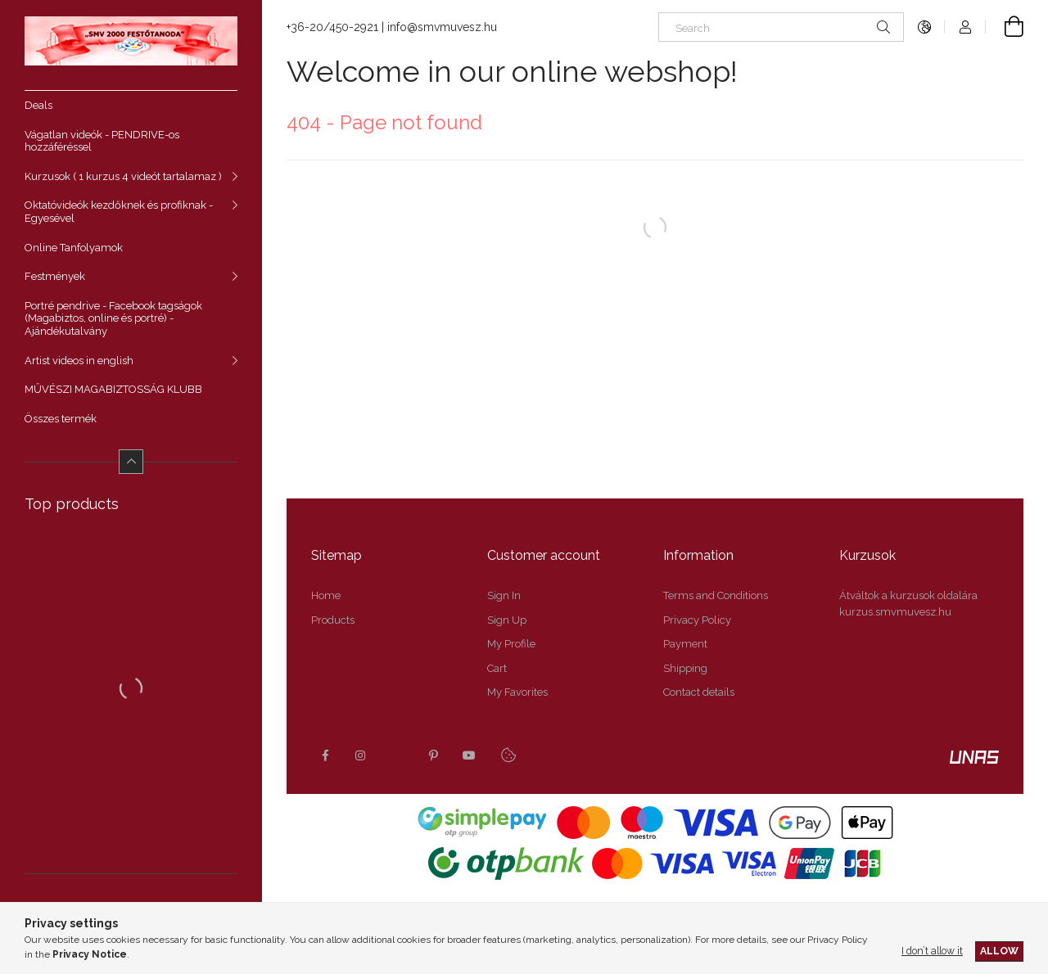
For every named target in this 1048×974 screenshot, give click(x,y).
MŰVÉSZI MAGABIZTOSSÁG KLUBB (113, 389)
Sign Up (506, 620)
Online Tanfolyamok (74, 247)
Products (333, 620)
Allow (999, 951)
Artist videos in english (79, 360)
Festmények (55, 276)
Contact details (698, 692)
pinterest (433, 755)
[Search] (781, 27)
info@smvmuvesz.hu (442, 27)
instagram (361, 755)
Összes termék (61, 419)
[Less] (131, 461)
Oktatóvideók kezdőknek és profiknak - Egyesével (119, 211)
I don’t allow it (932, 951)
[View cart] (1004, 27)
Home (326, 595)
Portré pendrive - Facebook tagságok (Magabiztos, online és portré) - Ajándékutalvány (113, 318)
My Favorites (517, 692)
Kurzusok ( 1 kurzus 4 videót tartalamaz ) (123, 176)
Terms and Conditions (715, 595)
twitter (397, 755)
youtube (469, 755)
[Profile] (965, 27)
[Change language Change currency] (924, 27)
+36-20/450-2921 (332, 27)
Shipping (685, 668)
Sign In (504, 595)
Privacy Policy (697, 620)
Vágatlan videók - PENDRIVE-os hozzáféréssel (102, 141)
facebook (325, 755)
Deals (38, 105)
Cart (497, 668)
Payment (685, 644)
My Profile (511, 644)
